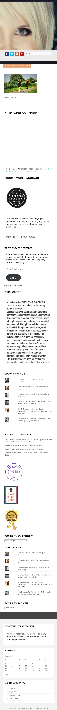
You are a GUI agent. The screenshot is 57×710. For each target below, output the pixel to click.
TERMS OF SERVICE (14, 699)
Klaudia (27, 65)
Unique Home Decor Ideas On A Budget (28, 445)
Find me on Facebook (19, 236)
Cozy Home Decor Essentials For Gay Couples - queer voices (27, 440)
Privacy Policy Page (14, 695)
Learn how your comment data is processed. (28, 170)
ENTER (13, 277)
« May (7, 675)
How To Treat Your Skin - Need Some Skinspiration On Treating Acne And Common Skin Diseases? (35, 411)
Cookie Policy (11, 688)
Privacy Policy (11, 692)
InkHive (23, 708)
